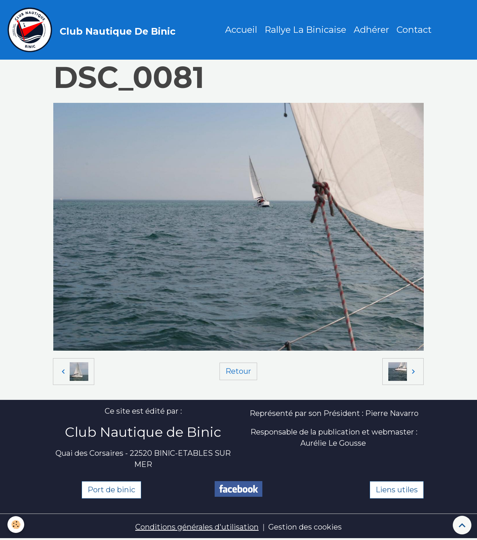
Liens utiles (397, 489)
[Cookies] (15, 524)
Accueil (241, 29)
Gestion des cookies (305, 526)
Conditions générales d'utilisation (197, 526)
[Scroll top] (462, 525)
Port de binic (111, 489)
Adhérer (371, 29)
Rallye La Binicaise (305, 29)
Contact (414, 29)
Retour (238, 371)
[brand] (93, 29)
